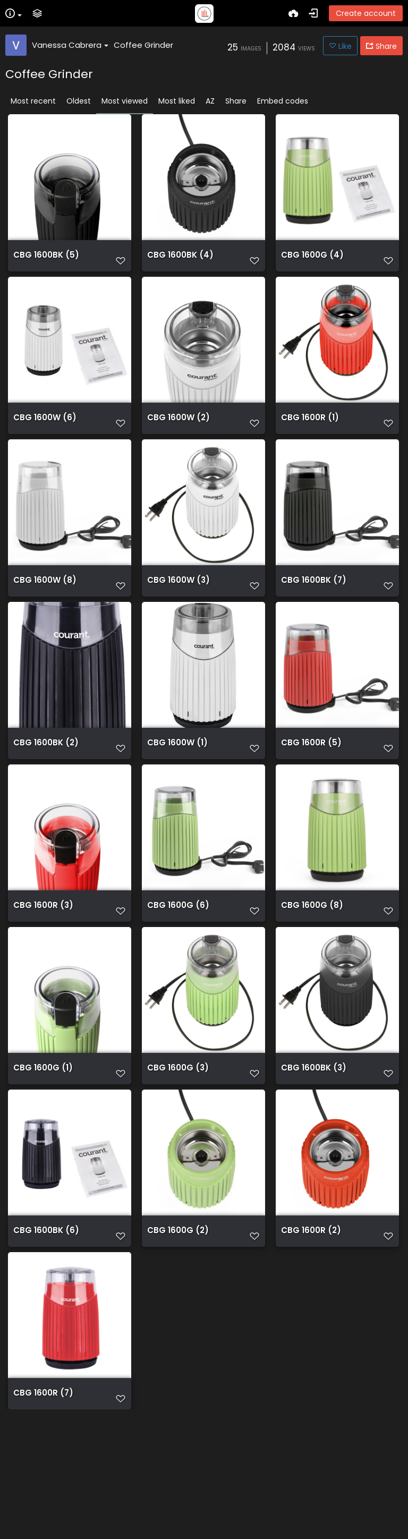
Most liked (176, 101)
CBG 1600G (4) (312, 260)
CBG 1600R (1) (310, 437)
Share (235, 101)
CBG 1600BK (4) (180, 260)
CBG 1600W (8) (44, 615)
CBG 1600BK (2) (46, 792)
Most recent (33, 101)
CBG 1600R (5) (311, 792)
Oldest (78, 101)
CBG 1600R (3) (43, 970)
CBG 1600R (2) (311, 1325)
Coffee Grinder (143, 44)
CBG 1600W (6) (44, 437)
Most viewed (124, 101)
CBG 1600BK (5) (46, 260)
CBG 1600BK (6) (46, 1325)
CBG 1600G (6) (178, 970)
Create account (366, 13)
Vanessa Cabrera (70, 44)
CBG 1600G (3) (178, 1147)
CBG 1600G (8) (312, 970)
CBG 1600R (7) (43, 1502)
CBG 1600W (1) (177, 792)
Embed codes (282, 101)
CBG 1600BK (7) (313, 615)
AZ (210, 101)
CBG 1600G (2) (178, 1325)
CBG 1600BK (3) (313, 1147)
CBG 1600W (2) (178, 437)
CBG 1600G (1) (43, 1147)
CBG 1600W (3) (178, 615)
